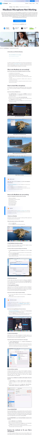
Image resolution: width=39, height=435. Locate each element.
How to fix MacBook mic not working (15, 58)
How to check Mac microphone (14, 56)
